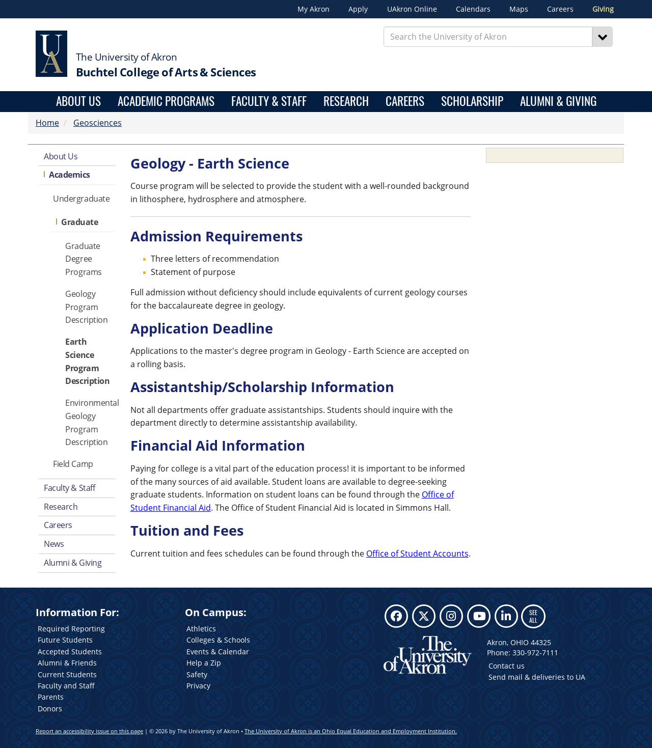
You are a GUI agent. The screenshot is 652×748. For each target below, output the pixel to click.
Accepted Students (70, 651)
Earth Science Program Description (87, 361)
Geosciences (97, 122)
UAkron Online (412, 9)
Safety (196, 674)
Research (346, 101)
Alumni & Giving (558, 101)
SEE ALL (533, 616)
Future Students (65, 640)
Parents (51, 697)
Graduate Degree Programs (83, 259)
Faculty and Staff (66, 685)
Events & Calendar (217, 651)
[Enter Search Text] (488, 36)
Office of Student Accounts (417, 553)
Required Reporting (71, 628)
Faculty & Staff (269, 101)
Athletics (201, 628)
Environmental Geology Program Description (90, 422)
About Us (78, 101)
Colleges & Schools (218, 640)
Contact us (506, 666)
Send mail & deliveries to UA (536, 677)
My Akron (313, 9)
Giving (603, 9)
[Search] (602, 36)
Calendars (473, 9)
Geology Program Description (86, 307)
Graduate (79, 222)
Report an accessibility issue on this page (89, 731)
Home (47, 122)
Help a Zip (203, 663)
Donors (50, 708)
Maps (518, 9)
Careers (560, 9)
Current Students (67, 674)
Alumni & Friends (67, 663)
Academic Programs (166, 101)
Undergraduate (81, 198)
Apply (358, 9)
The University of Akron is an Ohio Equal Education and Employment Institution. (350, 731)
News (54, 543)
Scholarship (472, 101)
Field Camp (73, 463)
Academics (69, 174)
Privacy (198, 685)
